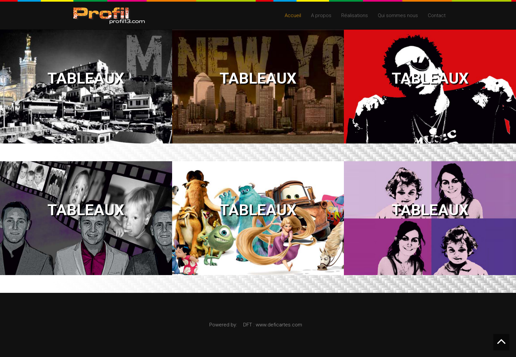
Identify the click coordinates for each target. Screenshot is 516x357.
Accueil (293, 15)
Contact (437, 15)
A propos (321, 15)
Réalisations (354, 15)
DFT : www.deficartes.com (272, 325)
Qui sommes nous (398, 15)
